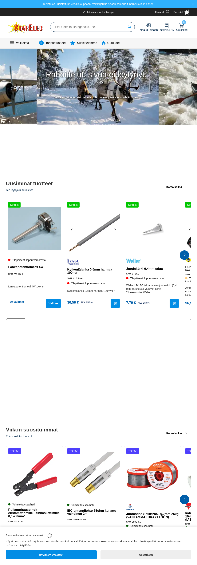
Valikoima (22, 43)
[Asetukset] (145, 554)
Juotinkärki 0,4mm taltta (145, 268)
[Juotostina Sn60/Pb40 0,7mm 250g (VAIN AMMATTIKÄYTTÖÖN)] (152, 474)
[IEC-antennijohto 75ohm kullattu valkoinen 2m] (93, 474)
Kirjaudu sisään (149, 29)
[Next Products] (184, 255)
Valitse (52, 303)
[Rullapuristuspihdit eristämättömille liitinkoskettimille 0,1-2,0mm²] (34, 474)
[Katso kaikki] (176, 186)
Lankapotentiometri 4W (26, 268)
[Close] (193, 4)
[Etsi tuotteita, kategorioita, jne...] (130, 27)
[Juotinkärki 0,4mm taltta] (152, 227)
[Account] (148, 25)
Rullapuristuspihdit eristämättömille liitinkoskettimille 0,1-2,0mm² (31, 512)
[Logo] (25, 27)
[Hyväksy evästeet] (51, 554)
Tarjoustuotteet (56, 43)
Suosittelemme (87, 43)
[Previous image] (73, 229)
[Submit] (114, 303)
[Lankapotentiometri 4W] (34, 227)
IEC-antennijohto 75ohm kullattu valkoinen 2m (92, 511)
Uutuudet (113, 43)
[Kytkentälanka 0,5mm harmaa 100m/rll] (93, 227)
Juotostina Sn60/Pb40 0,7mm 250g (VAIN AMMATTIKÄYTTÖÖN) (152, 515)
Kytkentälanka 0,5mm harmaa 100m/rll (90, 270)
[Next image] (114, 229)
